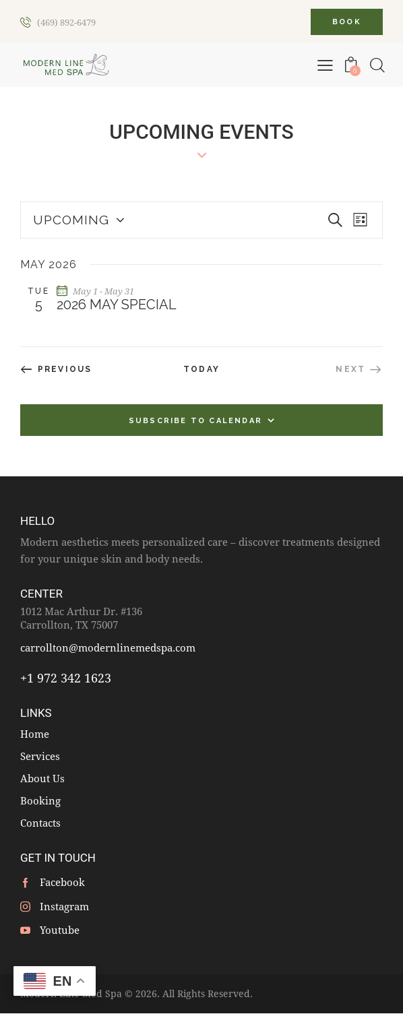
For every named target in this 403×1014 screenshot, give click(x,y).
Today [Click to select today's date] (201, 369)
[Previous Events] (56, 369)
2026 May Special (117, 304)
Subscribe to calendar (195, 420)
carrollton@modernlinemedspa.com (107, 647)
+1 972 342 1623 (65, 678)
